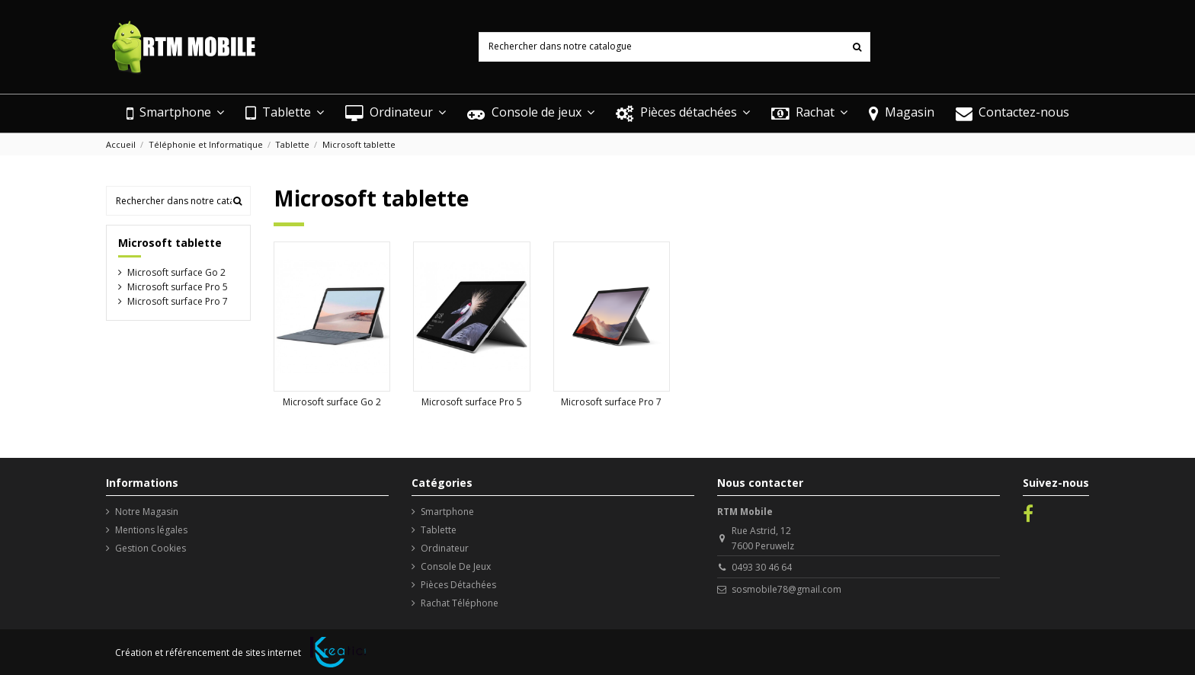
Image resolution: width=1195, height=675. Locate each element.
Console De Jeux (456, 566)
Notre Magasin (146, 511)
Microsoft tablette (170, 242)
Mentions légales (151, 529)
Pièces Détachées (458, 584)
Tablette (439, 529)
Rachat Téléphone (459, 603)
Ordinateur (445, 548)
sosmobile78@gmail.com (786, 589)
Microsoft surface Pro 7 (611, 401)
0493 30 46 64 (762, 567)
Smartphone (447, 511)
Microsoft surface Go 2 (332, 401)
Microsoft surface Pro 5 (471, 401)
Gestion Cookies (150, 548)
